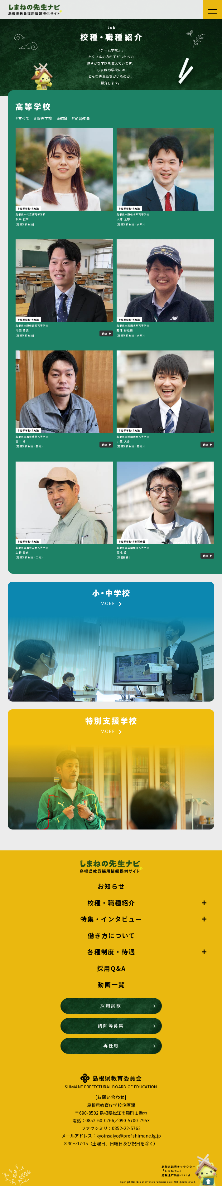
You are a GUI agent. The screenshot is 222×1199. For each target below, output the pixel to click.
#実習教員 (81, 118)
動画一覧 (111, 997)
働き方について (111, 948)
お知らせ (111, 899)
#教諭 (62, 118)
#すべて (22, 118)
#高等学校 (43, 118)
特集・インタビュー (111, 932)
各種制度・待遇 (111, 965)
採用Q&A (111, 981)
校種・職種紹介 (111, 915)
